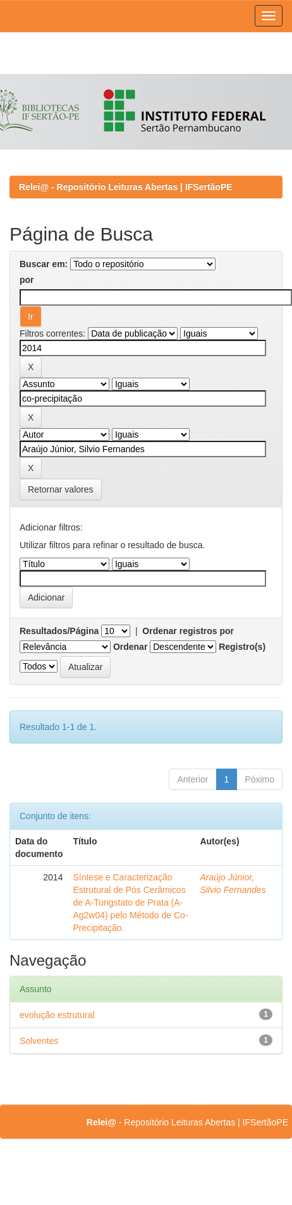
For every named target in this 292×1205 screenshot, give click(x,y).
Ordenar (130, 647)
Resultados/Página (59, 631)
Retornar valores (61, 489)
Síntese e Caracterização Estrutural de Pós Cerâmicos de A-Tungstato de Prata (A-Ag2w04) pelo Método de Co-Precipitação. (130, 902)
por (27, 280)
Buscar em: (44, 264)
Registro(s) (242, 647)
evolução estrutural (57, 1015)
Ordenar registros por (188, 631)
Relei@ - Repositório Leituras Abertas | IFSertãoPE (126, 187)
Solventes (39, 1041)
